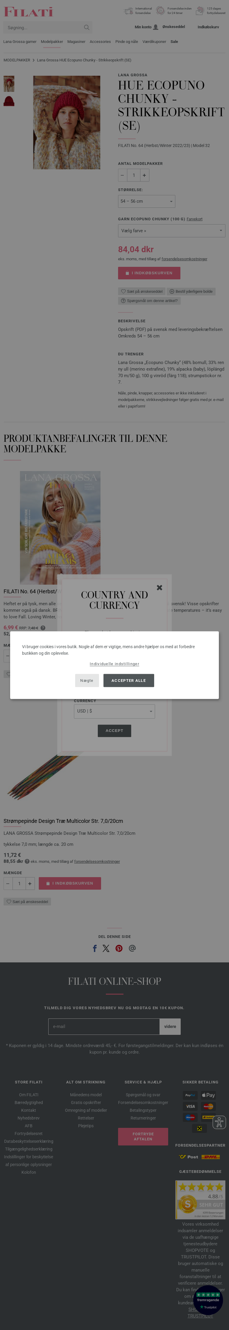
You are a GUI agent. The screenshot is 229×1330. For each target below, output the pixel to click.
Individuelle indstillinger (114, 663)
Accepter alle (129, 680)
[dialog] (114, 665)
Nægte (87, 680)
